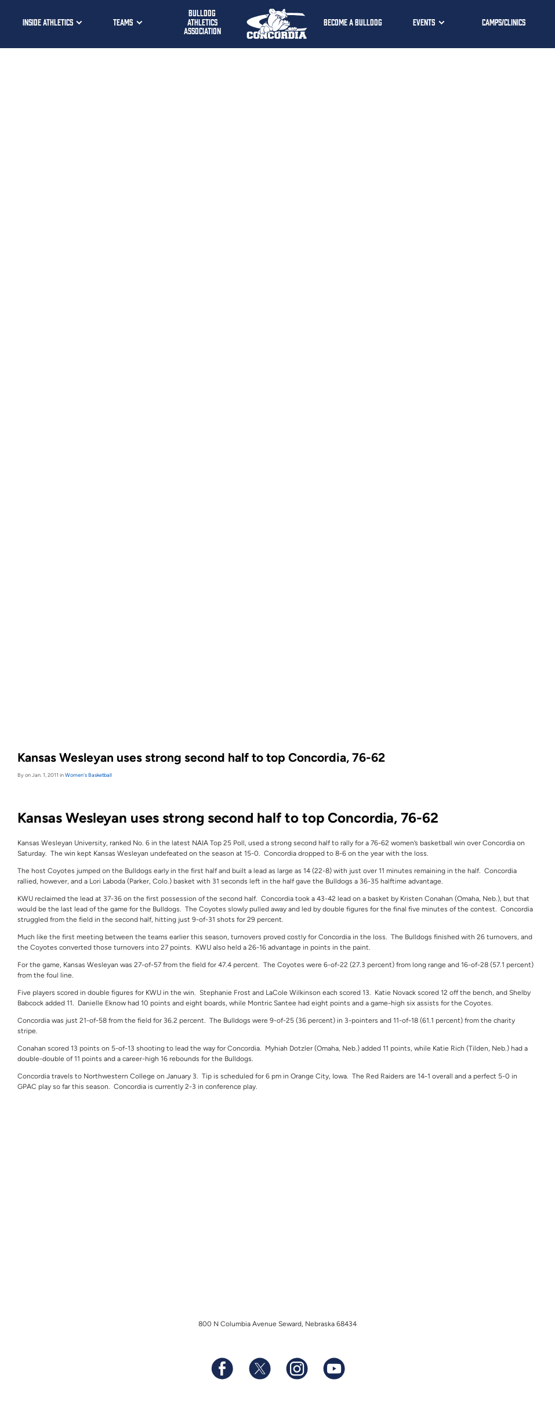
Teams (123, 22)
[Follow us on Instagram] (296, 1368)
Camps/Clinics (503, 22)
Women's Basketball (88, 775)
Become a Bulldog (353, 22)
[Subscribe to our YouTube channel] (333, 1368)
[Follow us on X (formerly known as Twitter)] (259, 1368)
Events (424, 22)
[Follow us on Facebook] (222, 1368)
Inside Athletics (48, 22)
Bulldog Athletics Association (202, 21)
